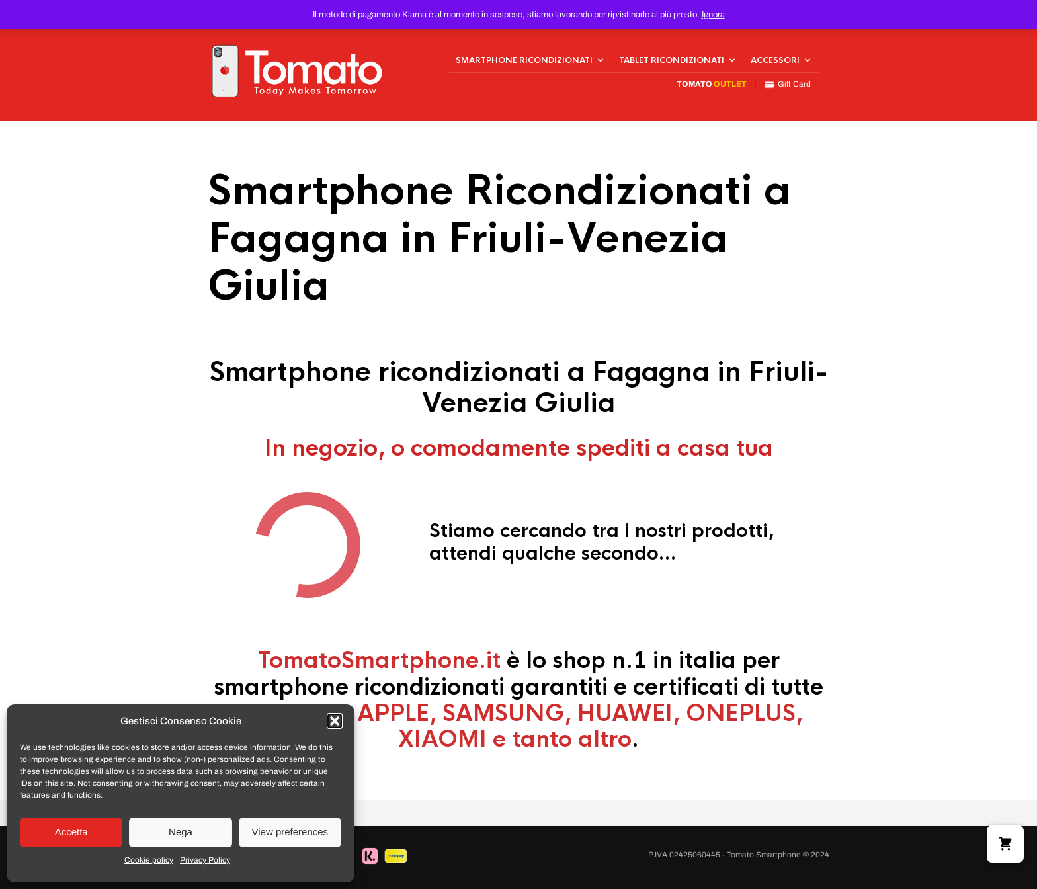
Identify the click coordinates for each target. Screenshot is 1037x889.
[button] (334, 721)
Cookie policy (148, 860)
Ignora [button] (713, 14)
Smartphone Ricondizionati (524, 60)
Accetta (71, 831)
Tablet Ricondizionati (671, 60)
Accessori (775, 60)
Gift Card (788, 84)
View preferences (290, 831)
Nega (180, 831)
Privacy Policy (205, 860)
